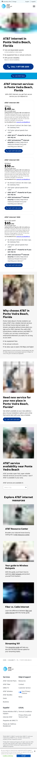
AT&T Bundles (7, 695)
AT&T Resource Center (21, 535)
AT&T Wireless (8, 691)
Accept (24, 756)
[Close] (35, 751)
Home (4, 660)
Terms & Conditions (25, 711)
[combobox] (13, 487)
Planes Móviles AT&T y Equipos (10, 712)
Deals (5, 698)
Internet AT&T (7, 717)
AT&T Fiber (6, 684)
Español (33, 1)
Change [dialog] (14, 1)
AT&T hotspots (17, 574)
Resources (22, 681)
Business (6, 702)
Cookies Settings (8, 756)
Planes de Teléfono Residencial (9, 725)
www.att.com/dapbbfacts (23, 122)
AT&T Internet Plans (9, 681)
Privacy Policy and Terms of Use (25, 716)
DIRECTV (6, 688)
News (20, 697)
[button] (26, 487)
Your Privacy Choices (24, 692)
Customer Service (25, 688)
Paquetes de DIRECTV (10, 720)
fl (17, 660)
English (27, 1)
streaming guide (13, 647)
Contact (21, 684)
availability (11, 660)
